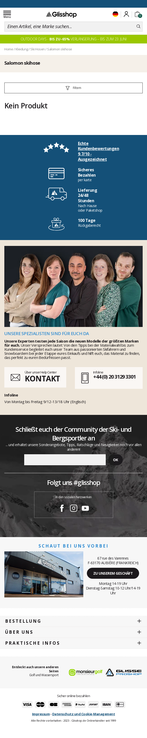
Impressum (41, 714)
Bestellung (23, 621)
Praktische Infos (32, 643)
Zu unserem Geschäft (113, 573)
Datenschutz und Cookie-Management (83, 714)
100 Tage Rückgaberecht (73, 3)
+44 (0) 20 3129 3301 (114, 376)
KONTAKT (42, 378)
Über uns (19, 632)
